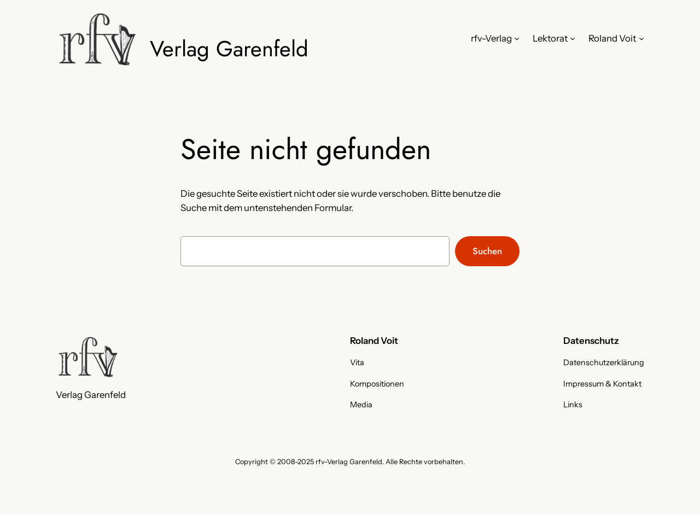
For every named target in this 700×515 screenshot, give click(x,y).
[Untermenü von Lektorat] (572, 38)
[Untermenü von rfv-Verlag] (517, 38)
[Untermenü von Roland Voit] (641, 38)
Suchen (487, 251)
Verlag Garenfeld (229, 49)
